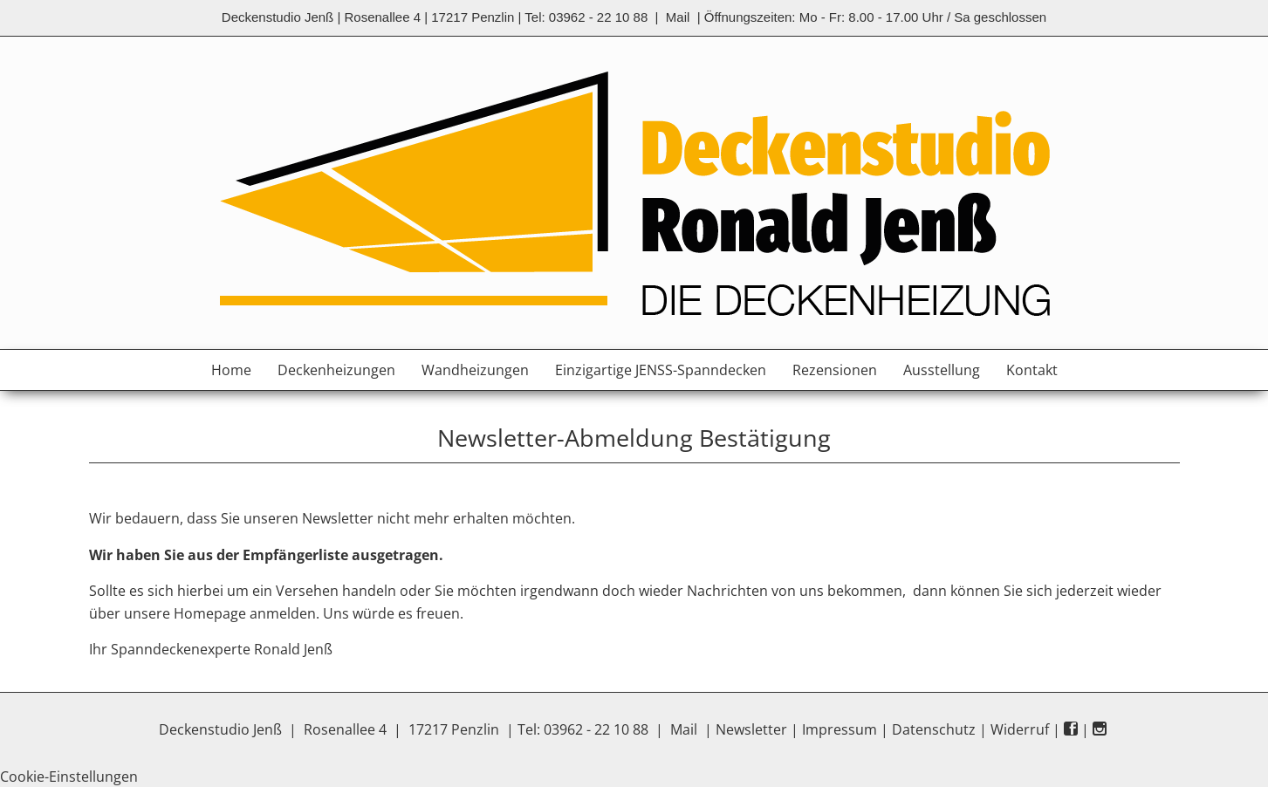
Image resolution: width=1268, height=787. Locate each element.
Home (231, 370)
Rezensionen (834, 370)
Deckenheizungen (336, 370)
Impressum (839, 729)
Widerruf (1019, 729)
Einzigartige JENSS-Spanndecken (660, 370)
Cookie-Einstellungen (69, 776)
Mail (678, 17)
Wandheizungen (475, 370)
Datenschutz (934, 729)
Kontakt (1032, 370)
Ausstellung (941, 370)
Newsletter (751, 729)
